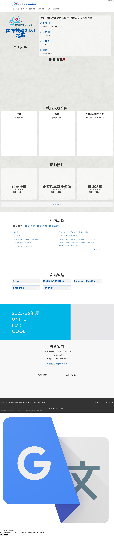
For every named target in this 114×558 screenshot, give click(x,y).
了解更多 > (96, 249)
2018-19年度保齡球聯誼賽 (69, 246)
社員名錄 (24, 9)
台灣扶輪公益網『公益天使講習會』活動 (74, 232)
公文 (49, 9)
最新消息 (16, 9)
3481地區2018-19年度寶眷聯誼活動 (27, 239)
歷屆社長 (41, 9)
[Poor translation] (5, 534)
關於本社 (32, 9)
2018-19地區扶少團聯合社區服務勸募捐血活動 (76, 242)
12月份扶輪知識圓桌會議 (23, 246)
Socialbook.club (107, 402)
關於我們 (17, 232)
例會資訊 (57, 59)
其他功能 (56, 9)
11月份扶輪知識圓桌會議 (68, 236)
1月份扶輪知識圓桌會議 (22, 243)
